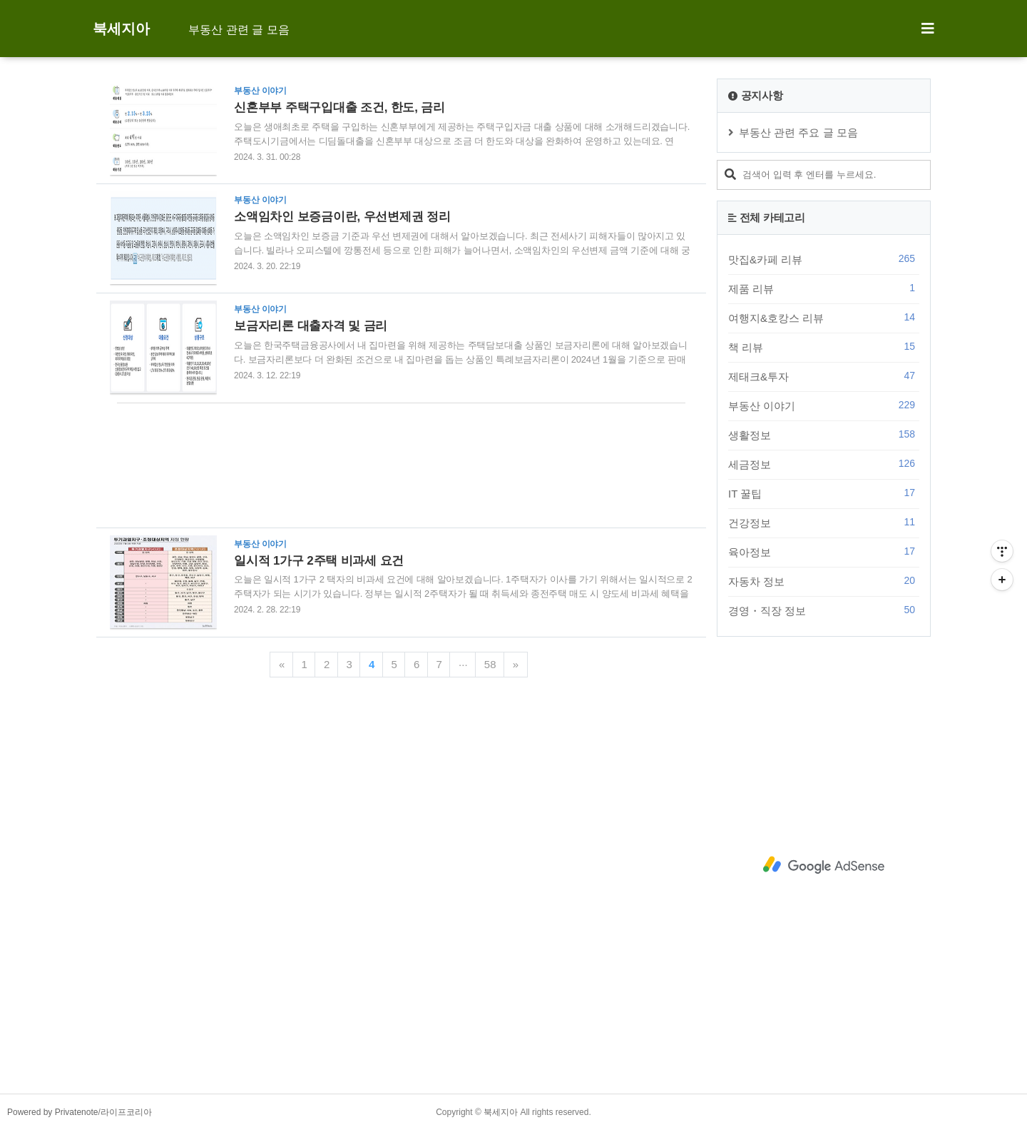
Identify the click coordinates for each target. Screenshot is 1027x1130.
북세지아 (121, 28)
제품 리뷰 (823, 288)
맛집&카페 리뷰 (823, 259)
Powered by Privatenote (52, 1112)
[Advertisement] (396, 465)
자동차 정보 (823, 581)
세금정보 (823, 464)
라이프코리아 (126, 1112)
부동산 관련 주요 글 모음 (798, 132)
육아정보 (823, 551)
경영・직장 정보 (823, 610)
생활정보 (823, 434)
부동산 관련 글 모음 (238, 30)
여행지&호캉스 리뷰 (823, 317)
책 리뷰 (823, 346)
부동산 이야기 (823, 405)
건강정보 (823, 522)
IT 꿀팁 (823, 493)
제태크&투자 (823, 376)
